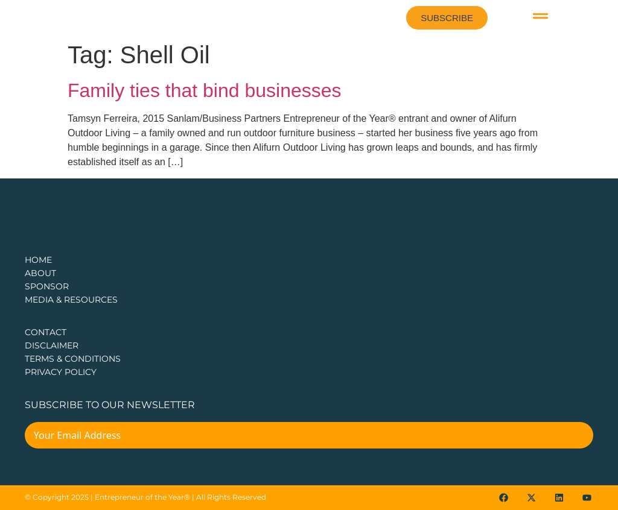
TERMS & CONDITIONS (73, 358)
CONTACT (45, 332)
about (40, 273)
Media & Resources (71, 299)
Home (38, 259)
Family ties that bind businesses (205, 90)
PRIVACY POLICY (61, 372)
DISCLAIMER (51, 345)
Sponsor (47, 286)
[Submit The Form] (576, 437)
